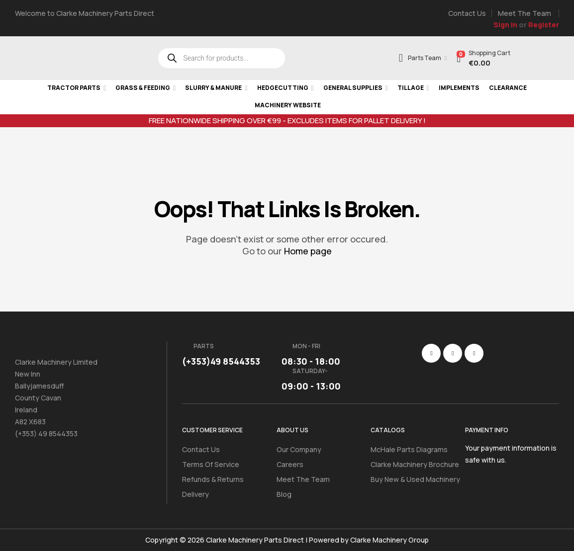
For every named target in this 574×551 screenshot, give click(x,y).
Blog (284, 494)
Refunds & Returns (213, 479)
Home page (308, 251)
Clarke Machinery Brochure (415, 464)
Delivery (195, 494)
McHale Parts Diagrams (409, 449)
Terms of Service (210, 464)
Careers (290, 464)
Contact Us (201, 449)
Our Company (299, 449)
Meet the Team (303, 479)
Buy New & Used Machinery (415, 479)
